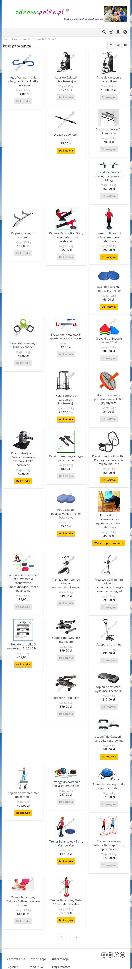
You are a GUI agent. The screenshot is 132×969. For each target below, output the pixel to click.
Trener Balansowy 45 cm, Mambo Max (66, 801)
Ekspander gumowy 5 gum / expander (108, 276)
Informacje (37, 909)
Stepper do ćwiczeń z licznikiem (66, 603)
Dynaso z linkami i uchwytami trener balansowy (66, 230)
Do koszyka (23, 148)
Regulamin (12, 914)
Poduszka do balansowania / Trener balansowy (108, 436)
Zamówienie (16, 909)
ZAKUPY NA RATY (36, 916)
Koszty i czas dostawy (14, 920)
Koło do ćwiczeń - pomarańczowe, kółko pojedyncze (23, 388)
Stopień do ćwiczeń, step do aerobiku (23, 754)
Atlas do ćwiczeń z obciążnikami (109, 78)
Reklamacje (13, 925)
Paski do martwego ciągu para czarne (108, 387)
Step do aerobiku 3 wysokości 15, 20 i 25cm (23, 609)
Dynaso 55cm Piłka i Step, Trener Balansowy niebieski (23, 230)
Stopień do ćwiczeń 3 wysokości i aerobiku (109, 651)
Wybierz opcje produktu (108, 510)
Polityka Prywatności (13, 931)
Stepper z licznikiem (66, 661)
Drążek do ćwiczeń (23, 132)
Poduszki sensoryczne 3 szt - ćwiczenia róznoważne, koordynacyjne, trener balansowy (23, 548)
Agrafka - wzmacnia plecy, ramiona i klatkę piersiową (23, 78)
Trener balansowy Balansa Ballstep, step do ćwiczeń (23, 855)
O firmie (33, 921)
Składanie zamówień (12, 944)
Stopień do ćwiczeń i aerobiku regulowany (109, 699)
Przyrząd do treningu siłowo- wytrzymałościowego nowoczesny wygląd (108, 550)
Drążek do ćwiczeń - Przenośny (66, 129)
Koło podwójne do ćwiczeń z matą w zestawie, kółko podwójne (66, 386)
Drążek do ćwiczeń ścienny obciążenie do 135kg (108, 119)
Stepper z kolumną (109, 608)
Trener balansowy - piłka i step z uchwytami (108, 746)
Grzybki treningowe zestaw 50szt (66, 327)
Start (5, 39)
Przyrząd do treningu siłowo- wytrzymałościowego (66, 549)
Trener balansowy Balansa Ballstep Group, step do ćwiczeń (108, 803)
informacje (60, 909)
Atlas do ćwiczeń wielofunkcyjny (66, 78)
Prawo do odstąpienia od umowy (15, 952)
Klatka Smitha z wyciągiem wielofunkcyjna (108, 332)
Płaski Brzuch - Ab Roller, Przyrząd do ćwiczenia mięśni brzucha (66, 444)
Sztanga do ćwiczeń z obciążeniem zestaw (66, 743)
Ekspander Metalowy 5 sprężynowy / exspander (23, 323)
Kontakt (33, 925)
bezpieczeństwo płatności (61, 916)
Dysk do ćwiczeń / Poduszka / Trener (108, 221)
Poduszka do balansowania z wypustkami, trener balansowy (108, 491)
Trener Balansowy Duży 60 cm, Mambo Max (66, 858)
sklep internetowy (113, 965)
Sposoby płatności (12, 937)
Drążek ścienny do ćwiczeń (108, 174)
